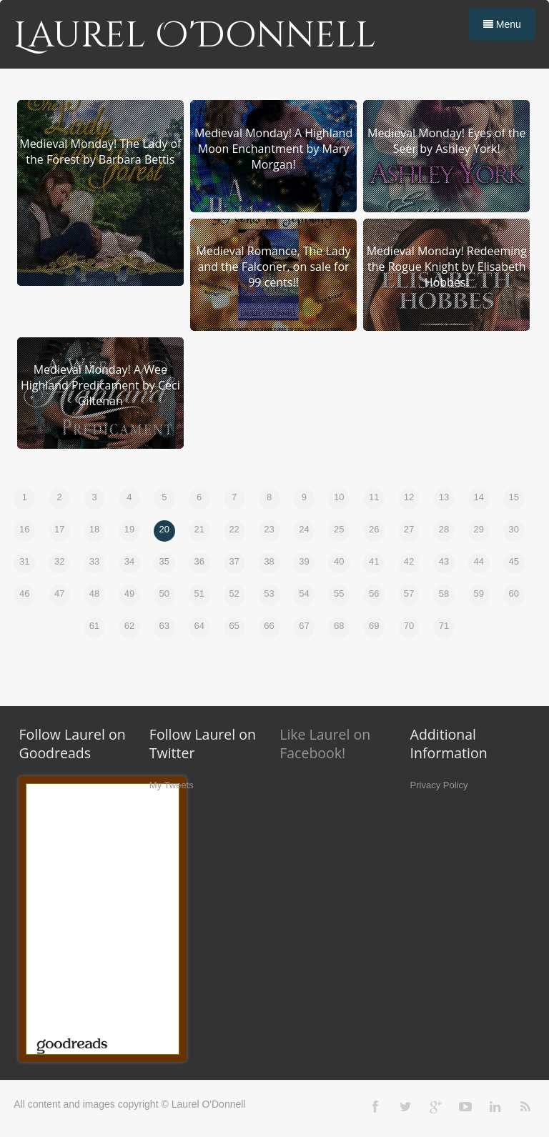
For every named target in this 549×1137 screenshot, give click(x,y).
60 (514, 593)
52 (234, 593)
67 (304, 625)
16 (24, 529)
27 (409, 529)
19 (129, 529)
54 (304, 593)
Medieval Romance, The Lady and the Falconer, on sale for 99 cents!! (274, 266)
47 (59, 593)
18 (94, 529)
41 (374, 561)
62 (129, 625)
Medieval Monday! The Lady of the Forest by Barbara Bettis (100, 151)
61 (94, 625)
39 (304, 561)
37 (234, 561)
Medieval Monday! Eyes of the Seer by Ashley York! (446, 141)
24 (304, 529)
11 (374, 497)
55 (339, 593)
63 (164, 625)
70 (409, 625)
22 (234, 529)
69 (374, 625)
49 (129, 593)
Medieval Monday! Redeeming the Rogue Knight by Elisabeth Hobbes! (447, 266)
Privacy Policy (439, 785)
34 (129, 561)
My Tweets (171, 785)
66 (269, 625)
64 (199, 625)
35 (164, 561)
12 (409, 497)
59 (479, 593)
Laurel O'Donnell (195, 35)
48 (94, 593)
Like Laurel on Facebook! (325, 744)
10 (339, 497)
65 (234, 625)
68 (339, 625)
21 (199, 529)
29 (479, 529)
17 (59, 529)
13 (444, 497)
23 (269, 529)
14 (479, 497)
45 (514, 561)
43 (444, 561)
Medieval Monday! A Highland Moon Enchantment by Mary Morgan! (273, 148)
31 (24, 561)
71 (444, 625)
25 (339, 529)
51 (199, 593)
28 (444, 529)
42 (409, 561)
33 (94, 561)
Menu (502, 24)
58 (444, 593)
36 (199, 561)
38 (269, 561)
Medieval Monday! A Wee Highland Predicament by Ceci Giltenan (100, 385)
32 (59, 561)
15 (514, 497)
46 (24, 593)
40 (339, 561)
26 (374, 529)
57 (409, 593)
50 (164, 593)
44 (479, 561)
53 (269, 593)
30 (514, 529)
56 (374, 593)
